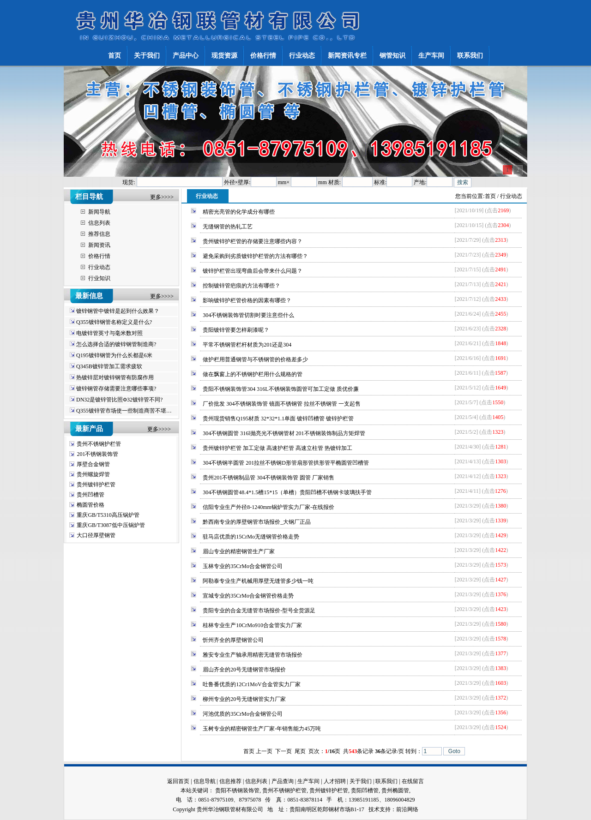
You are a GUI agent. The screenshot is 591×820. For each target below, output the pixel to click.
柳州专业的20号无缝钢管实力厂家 (244, 699)
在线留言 (413, 781)
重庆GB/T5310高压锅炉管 (108, 515)
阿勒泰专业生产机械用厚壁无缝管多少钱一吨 (258, 581)
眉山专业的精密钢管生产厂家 (239, 551)
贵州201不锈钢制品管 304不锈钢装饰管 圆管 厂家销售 (268, 477)
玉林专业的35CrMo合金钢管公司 (243, 566)
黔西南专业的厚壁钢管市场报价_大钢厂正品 (257, 522)
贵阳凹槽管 (365, 790)
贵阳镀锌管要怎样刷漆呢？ (236, 330)
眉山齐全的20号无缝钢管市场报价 (244, 669)
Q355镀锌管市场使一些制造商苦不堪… (124, 410)
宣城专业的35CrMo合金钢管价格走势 (248, 596)
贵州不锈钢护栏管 (99, 444)
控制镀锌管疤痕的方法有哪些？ (241, 285)
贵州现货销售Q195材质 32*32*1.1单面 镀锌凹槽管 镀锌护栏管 (278, 418)
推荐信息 (99, 234)
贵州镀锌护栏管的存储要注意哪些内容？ (252, 241)
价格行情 (99, 256)
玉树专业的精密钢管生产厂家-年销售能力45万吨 (262, 728)
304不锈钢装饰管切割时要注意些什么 (248, 315)
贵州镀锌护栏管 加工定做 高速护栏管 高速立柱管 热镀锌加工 (277, 448)
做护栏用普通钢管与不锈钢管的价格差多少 (255, 359)
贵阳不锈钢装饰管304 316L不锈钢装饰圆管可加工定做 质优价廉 (280, 389)
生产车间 (308, 781)
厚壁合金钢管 (93, 464)
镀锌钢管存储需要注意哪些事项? (116, 388)
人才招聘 (335, 781)
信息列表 (99, 223)
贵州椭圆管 (395, 790)
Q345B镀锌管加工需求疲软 (109, 366)
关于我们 (361, 781)
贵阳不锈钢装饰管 (237, 790)
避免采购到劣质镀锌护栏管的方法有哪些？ (255, 256)
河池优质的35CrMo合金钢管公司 (243, 714)
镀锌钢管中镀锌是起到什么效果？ (117, 311)
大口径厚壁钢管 (96, 535)
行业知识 (99, 278)
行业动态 (99, 267)
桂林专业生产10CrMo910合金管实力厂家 (252, 625)
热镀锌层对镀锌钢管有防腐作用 (115, 377)
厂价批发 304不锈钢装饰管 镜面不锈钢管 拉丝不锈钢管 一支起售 (282, 404)
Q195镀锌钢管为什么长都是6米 (114, 355)
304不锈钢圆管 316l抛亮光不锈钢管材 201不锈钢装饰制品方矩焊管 (284, 433)
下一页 (283, 751)
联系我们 (386, 781)
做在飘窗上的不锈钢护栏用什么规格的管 (252, 374)
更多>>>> (162, 197)
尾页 (300, 751)
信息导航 (204, 781)
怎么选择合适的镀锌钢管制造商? (116, 344)
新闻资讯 (99, 245)
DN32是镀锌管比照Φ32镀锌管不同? (119, 399)
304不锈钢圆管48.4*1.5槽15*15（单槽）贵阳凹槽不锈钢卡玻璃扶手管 (287, 492)
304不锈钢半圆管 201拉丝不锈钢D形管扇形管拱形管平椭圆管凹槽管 (286, 463)
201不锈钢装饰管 (97, 454)
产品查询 (282, 781)
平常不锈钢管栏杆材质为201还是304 (247, 344)
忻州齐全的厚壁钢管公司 (233, 640)
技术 (374, 809)
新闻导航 (99, 212)
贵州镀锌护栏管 (96, 484)
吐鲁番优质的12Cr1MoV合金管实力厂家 (251, 684)
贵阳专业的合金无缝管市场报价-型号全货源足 (259, 610)
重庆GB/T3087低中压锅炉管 (111, 525)
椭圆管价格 (90, 505)
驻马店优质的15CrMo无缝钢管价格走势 (251, 536)
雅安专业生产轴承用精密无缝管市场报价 (252, 655)
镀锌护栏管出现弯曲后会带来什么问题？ (252, 271)
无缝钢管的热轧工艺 (228, 226)
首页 (490, 196)
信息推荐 (230, 781)
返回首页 (178, 781)
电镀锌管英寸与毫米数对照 (109, 333)
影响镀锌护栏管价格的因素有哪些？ (247, 300)
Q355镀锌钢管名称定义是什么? (114, 322)
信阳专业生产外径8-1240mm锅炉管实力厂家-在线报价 (268, 507)
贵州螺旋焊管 (93, 474)
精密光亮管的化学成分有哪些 (239, 212)
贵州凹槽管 (90, 494)
